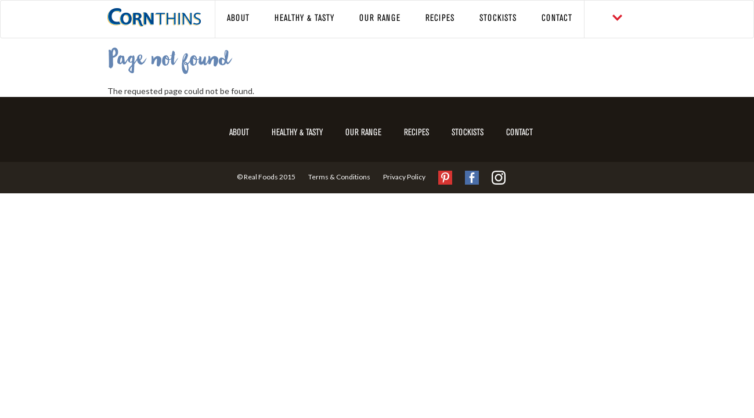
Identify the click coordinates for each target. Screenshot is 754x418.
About (238, 19)
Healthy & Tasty (304, 19)
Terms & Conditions (339, 176)
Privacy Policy (404, 176)
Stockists (498, 19)
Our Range (380, 19)
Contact (557, 19)
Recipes (439, 19)
